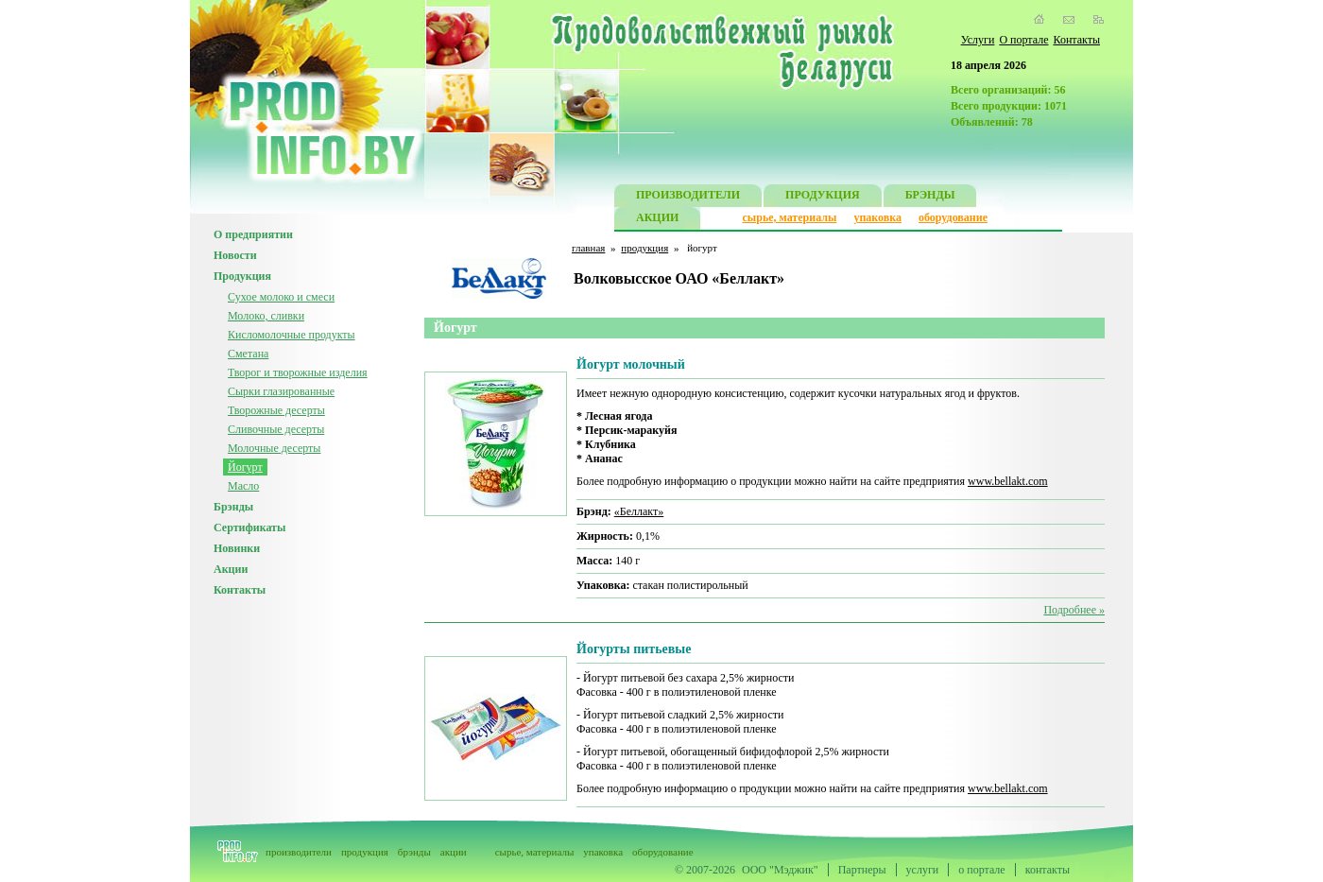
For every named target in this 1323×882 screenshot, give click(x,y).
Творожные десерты (276, 410)
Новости (235, 255)
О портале (1023, 39)
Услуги (978, 39)
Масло (243, 486)
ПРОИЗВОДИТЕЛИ (688, 197)
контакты (1047, 869)
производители (299, 851)
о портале (981, 869)
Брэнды (233, 506)
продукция (644, 247)
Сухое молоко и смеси (281, 296)
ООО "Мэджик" (780, 869)
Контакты (1076, 39)
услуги (922, 869)
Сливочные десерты (276, 429)
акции (453, 851)
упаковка (877, 217)
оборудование (953, 217)
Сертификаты (249, 527)
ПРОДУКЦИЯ (823, 197)
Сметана (248, 353)
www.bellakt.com (1008, 481)
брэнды (414, 851)
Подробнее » (1074, 609)
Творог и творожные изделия (298, 372)
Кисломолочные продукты (291, 334)
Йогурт (245, 467)
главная (588, 247)
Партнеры (862, 869)
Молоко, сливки (266, 315)
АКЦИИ (657, 220)
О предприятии (253, 234)
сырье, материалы (790, 217)
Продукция (242, 276)
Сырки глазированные (281, 391)
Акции (231, 569)
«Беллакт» (638, 511)
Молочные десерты (274, 448)
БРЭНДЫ (930, 197)
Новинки (237, 548)
